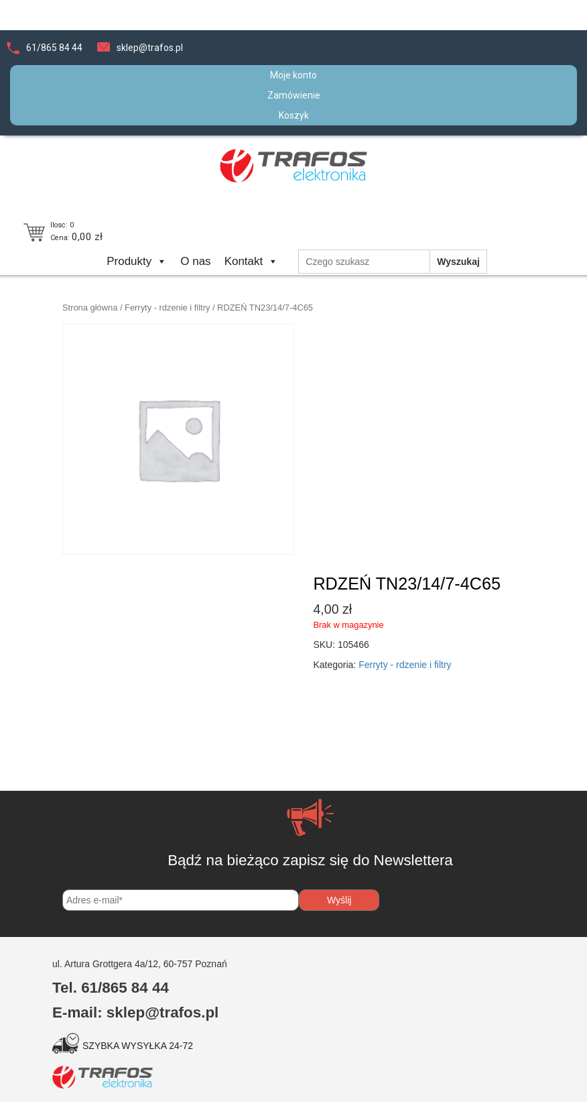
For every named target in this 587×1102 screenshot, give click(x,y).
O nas (195, 261)
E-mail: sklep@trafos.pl (135, 1012)
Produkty (137, 261)
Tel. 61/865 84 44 (110, 987)
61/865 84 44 (54, 47)
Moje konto (293, 75)
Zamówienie (293, 95)
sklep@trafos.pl (150, 47)
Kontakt (251, 261)
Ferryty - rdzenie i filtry (167, 307)
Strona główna (89, 307)
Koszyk (294, 115)
